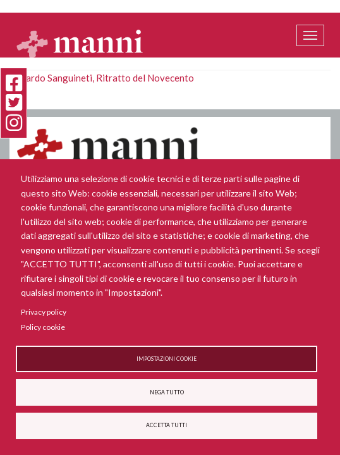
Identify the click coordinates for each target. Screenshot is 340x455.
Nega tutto (167, 392)
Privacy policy (43, 312)
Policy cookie (43, 327)
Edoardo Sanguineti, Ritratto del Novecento (101, 77)
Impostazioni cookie (167, 359)
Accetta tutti (166, 425)
